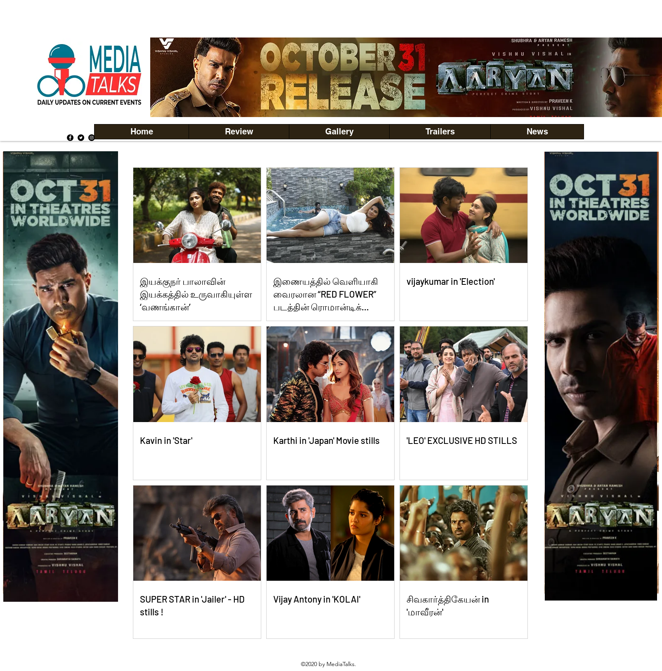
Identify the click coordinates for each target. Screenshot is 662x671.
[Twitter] (81, 137)
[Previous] (170, 77)
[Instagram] (91, 137)
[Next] (649, 77)
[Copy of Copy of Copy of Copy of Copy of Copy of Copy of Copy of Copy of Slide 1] (61, 589)
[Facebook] (70, 137)
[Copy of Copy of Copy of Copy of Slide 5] (410, 99)
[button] (339, 131)
